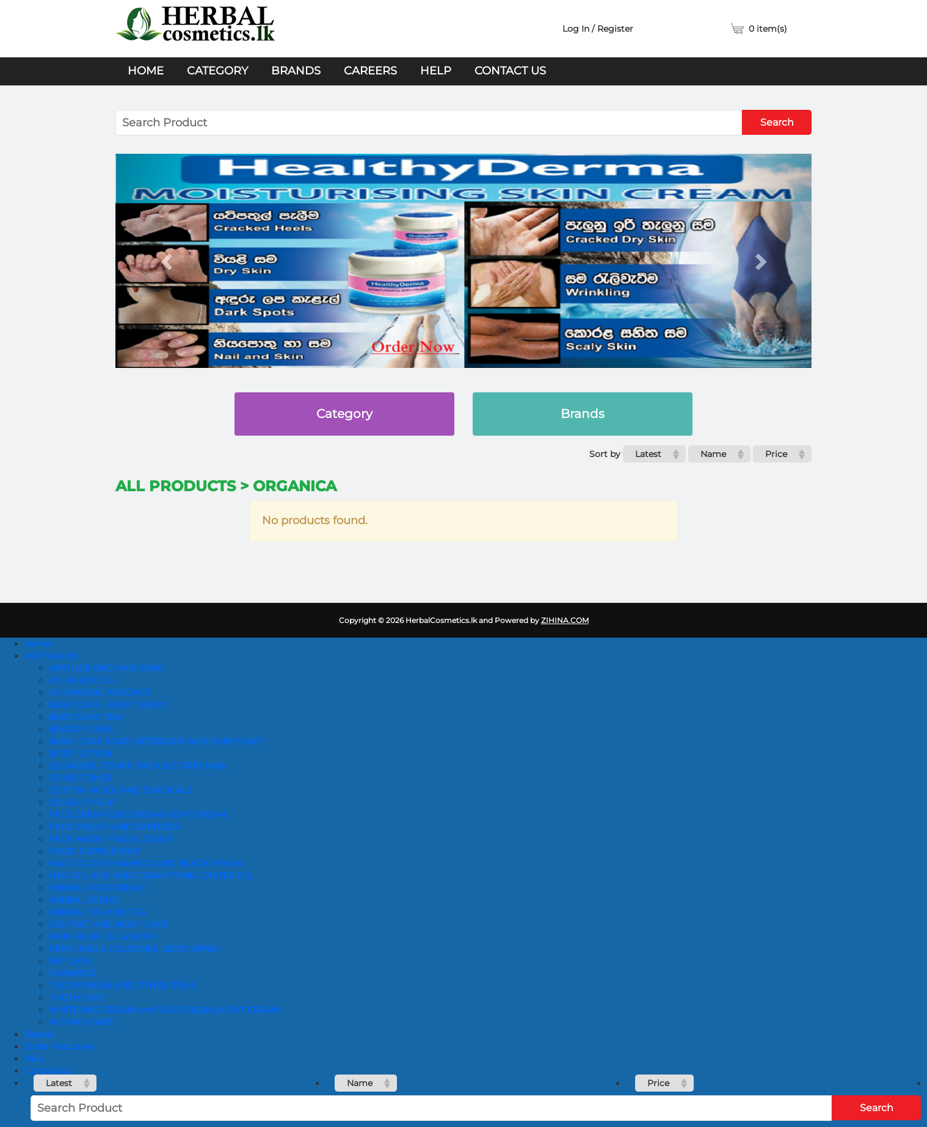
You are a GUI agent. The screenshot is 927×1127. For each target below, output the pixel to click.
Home (146, 70)
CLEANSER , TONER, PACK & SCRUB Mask (138, 765)
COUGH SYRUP (82, 802)
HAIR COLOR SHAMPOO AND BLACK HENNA (146, 863)
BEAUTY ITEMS (81, 729)
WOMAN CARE (81, 1022)
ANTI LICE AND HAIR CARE (106, 668)
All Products (50, 655)
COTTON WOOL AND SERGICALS (120, 790)
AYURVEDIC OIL (83, 680)
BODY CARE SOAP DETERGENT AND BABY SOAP (155, 741)
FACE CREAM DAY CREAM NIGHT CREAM (137, 814)
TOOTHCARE (76, 997)
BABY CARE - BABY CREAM (107, 704)
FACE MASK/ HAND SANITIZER (114, 826)
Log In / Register (597, 28)
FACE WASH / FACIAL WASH (110, 839)
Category (217, 70)
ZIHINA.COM (565, 620)
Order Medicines (59, 1046)
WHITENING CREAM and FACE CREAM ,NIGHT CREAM (164, 1009)
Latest (648, 453)
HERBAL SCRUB (83, 900)
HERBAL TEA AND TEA (97, 912)
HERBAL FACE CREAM (97, 887)
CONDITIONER (80, 777)
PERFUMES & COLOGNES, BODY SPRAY (134, 948)
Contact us (510, 70)
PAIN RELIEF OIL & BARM (102, 936)
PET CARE (70, 961)
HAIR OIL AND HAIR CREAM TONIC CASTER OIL (150, 875)
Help (435, 70)
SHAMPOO (72, 973)
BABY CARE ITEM (86, 716)
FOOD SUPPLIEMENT (95, 851)
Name (713, 453)
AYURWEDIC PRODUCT (100, 692)
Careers (370, 70)
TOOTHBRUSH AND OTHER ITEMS (122, 985)
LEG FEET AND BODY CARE (108, 924)
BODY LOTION (80, 753)
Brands (296, 70)
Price (776, 453)
